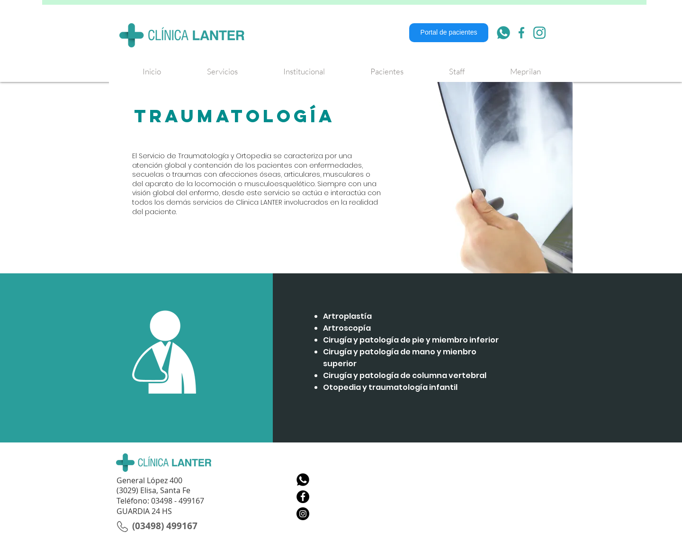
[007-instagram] (539, 32)
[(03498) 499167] (165, 525)
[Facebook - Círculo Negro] (302, 496)
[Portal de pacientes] (448, 32)
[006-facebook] (521, 32)
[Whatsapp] (302, 479)
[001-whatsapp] (503, 32)
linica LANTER (261, 202)
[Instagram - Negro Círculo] (302, 513)
